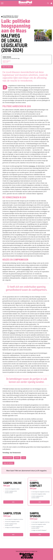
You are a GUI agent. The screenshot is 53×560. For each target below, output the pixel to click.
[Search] (48, 3)
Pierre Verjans (7, 57)
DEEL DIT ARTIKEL (7, 67)
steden (17, 457)
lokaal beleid (8, 457)
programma (26, 269)
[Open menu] (2, 3)
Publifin (16, 116)
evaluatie (25, 90)
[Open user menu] (51, 3)
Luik (23, 457)
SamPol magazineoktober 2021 (7, 61)
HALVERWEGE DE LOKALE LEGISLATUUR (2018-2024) (9, 16)
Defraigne (32, 166)
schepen (12, 333)
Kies (13, 502)
